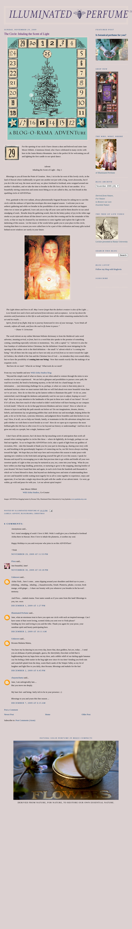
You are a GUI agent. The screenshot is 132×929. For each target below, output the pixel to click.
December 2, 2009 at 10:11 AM (29, 631)
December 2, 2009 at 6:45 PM (28, 670)
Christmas (39, 513)
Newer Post (9, 714)
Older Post (86, 714)
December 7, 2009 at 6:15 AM (28, 703)
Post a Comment (11, 710)
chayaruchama (17, 677)
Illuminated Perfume (19, 613)
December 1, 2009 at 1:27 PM (28, 605)
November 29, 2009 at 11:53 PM (29, 554)
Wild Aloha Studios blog (41, 372)
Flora (13, 561)
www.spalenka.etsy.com (79, 499)
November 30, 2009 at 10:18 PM (29, 570)
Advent (16, 513)
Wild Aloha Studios (31, 492)
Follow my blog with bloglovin (109, 269)
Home (47, 714)
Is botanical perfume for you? (111, 35)
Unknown (15, 577)
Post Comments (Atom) (25, 720)
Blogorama (27, 513)
